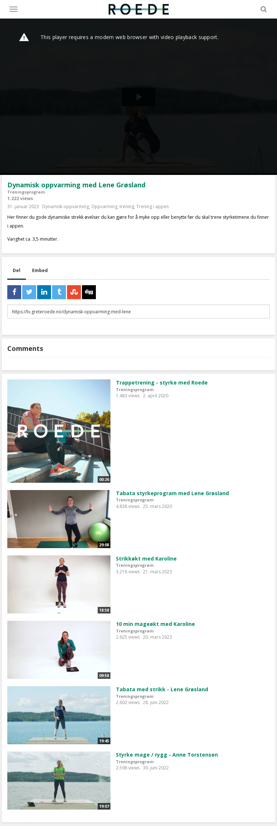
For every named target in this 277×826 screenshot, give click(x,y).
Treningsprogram (26, 192)
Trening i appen (152, 206)
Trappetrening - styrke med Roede (162, 382)
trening (127, 206)
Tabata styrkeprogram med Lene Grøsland (172, 493)
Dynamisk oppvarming (65, 206)
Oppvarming (104, 206)
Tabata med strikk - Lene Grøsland (162, 689)
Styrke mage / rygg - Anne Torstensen (167, 754)
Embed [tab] (40, 270)
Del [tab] (16, 270)
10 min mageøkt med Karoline (155, 623)
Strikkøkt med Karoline (146, 558)
